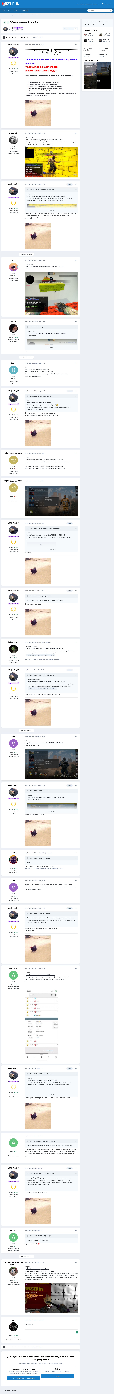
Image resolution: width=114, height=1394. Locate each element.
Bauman (45, 327)
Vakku (13, 322)
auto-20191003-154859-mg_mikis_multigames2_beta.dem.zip (44, 466)
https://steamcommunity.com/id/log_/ (37, 1269)
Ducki (13, 363)
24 (11, 275)
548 (11, 68)
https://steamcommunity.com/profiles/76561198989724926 (44, 648)
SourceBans (7, 10)
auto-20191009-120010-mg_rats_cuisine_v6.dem (41, 655)
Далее (23, 37)
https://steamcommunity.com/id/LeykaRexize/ (40, 1271)
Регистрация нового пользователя (24, 1378)
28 (11, 868)
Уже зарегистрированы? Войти (87, 4)
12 (15, 657)
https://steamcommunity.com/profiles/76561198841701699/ (46, 196)
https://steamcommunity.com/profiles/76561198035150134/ (44, 743)
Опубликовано (34, 44)
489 (16, 68)
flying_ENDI (13, 642)
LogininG (107, 34)
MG (22, 30)
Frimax (90, 39)
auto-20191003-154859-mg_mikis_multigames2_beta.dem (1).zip (45, 468)
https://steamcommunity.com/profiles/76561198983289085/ (45, 266)
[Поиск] (97, 10)
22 (15, 1280)
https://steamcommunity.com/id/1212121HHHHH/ (40, 975)
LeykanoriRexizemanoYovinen (13, 1263)
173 (11, 337)
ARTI (89, 34)
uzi (13, 260)
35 (11, 1280)
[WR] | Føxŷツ (13, 45)
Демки (16, 10)
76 (15, 275)
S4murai (13, 133)
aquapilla (13, 968)
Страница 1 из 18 (37, 37)
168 (16, 1335)
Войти (57, 1376)
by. (13, 1320)
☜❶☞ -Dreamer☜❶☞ (13, 453)
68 (16, 337)
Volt (13, 737)
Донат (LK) (25, 10)
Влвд (44, 596)
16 (11, 657)
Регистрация (106, 4)
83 (15, 868)
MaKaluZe (13, 853)
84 (11, 1335)
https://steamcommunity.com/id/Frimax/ (39, 403)
